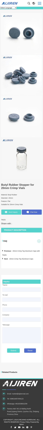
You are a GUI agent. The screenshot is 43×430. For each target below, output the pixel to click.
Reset (30, 350)
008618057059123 (16, 399)
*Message (6, 325)
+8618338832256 (21, 404)
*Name (4, 285)
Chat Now (31, 212)
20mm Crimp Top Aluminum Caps (21, 259)
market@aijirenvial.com (20, 394)
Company (5, 315)
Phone (4, 305)
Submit (13, 350)
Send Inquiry (11, 212)
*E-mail (5, 295)
